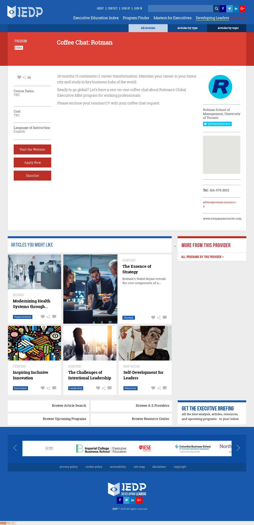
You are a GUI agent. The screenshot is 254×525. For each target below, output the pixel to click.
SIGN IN (138, 8)
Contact (113, 8)
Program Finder (136, 17)
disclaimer (159, 467)
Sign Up (126, 8)
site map (139, 467)
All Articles (148, 28)
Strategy (128, 317)
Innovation (20, 388)
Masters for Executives (172, 17)
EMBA (18, 47)
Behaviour (130, 388)
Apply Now (32, 162)
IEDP (130, 509)
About (100, 8)
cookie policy (94, 467)
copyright (180, 467)
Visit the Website (32, 149)
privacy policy (69, 467)
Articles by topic (228, 28)
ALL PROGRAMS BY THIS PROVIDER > (202, 257)
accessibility (118, 467)
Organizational (22, 316)
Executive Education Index (95, 17)
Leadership (75, 388)
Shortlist (32, 175)
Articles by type (187, 28)
